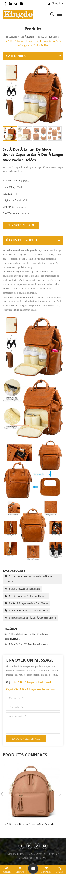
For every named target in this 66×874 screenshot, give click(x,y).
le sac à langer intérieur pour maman (28, 603)
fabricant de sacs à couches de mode (28, 610)
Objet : (31, 686)
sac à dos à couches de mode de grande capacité (28, 579)
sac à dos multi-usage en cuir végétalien (26, 634)
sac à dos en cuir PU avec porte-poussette (26, 644)
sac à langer (27, 37)
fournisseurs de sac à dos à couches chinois (32, 618)
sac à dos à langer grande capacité (28, 596)
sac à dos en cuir (47, 37)
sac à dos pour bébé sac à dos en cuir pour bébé (29, 824)
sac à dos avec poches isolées (24, 589)
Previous (2, 794)
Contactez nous (21, 225)
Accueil (11, 37)
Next (60, 794)
